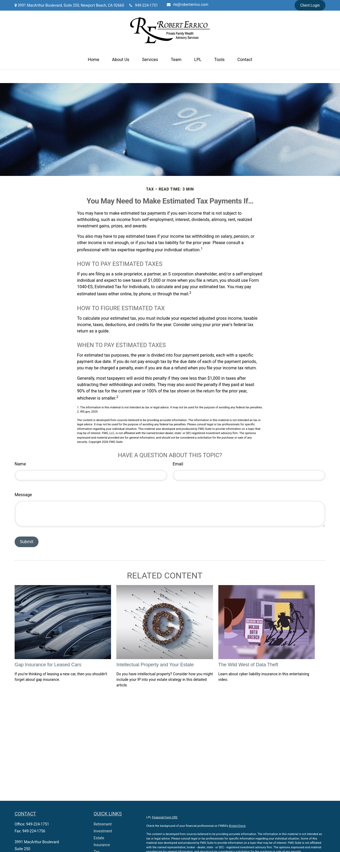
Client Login (310, 5)
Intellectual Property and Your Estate (155, 664)
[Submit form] (27, 542)
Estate (99, 838)
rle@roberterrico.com (188, 4)
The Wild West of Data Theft (248, 664)
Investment (103, 831)
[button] (94, 59)
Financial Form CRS (164, 817)
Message (23, 494)
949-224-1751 (143, 5)
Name (20, 463)
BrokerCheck (237, 826)
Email (178, 463)
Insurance (102, 845)
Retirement (103, 824)
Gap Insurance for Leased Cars (48, 664)
